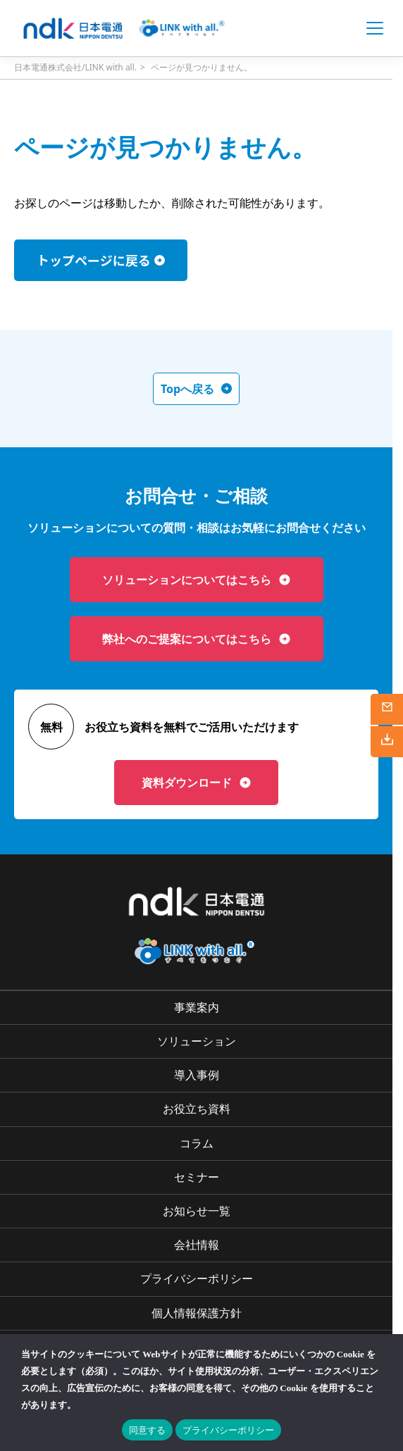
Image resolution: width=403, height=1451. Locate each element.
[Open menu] (375, 28)
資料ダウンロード (197, 782)
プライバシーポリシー (196, 1278)
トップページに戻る (94, 260)
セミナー (196, 1177)
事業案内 (196, 1007)
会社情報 (196, 1244)
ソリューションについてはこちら (196, 579)
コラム (196, 1143)
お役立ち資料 (196, 1108)
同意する (147, 1430)
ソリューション (196, 1041)
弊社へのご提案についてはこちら (196, 639)
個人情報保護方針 (196, 1313)
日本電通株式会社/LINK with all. (75, 67)
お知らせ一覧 (196, 1211)
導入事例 (196, 1075)
